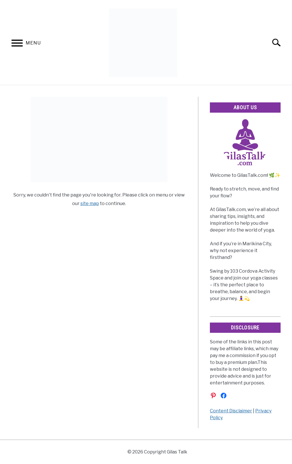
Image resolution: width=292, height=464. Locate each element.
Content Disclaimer (231, 411)
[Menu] (17, 44)
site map (89, 203)
